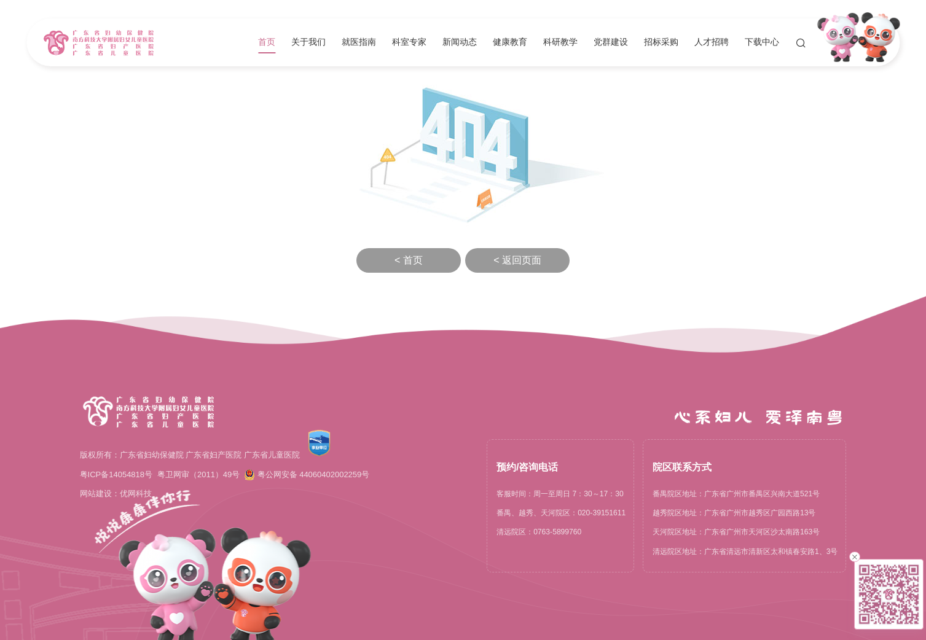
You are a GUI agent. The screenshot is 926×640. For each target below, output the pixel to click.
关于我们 (308, 42)
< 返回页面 (517, 260)
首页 (266, 42)
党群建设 (611, 42)
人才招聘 (711, 42)
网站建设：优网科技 (116, 493)
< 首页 (408, 260)
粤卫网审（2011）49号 (198, 474)
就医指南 (359, 42)
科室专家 (409, 42)
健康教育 (510, 42)
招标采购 (661, 42)
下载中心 (762, 42)
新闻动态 (459, 42)
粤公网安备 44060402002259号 (307, 474)
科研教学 (560, 42)
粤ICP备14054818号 (116, 474)
